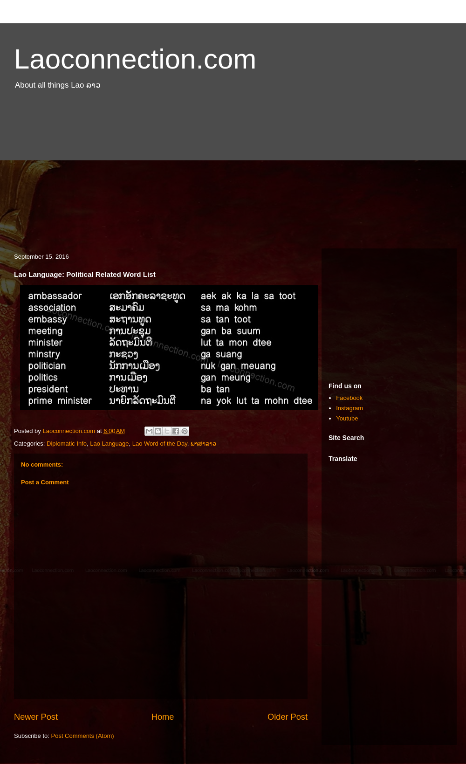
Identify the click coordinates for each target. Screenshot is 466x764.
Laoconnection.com (135, 59)
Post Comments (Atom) (82, 735)
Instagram (349, 408)
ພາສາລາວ (203, 443)
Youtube (347, 418)
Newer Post (36, 717)
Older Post (287, 717)
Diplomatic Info (67, 443)
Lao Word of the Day (159, 443)
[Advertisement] (233, 174)
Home (162, 717)
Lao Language (109, 443)
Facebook (349, 397)
